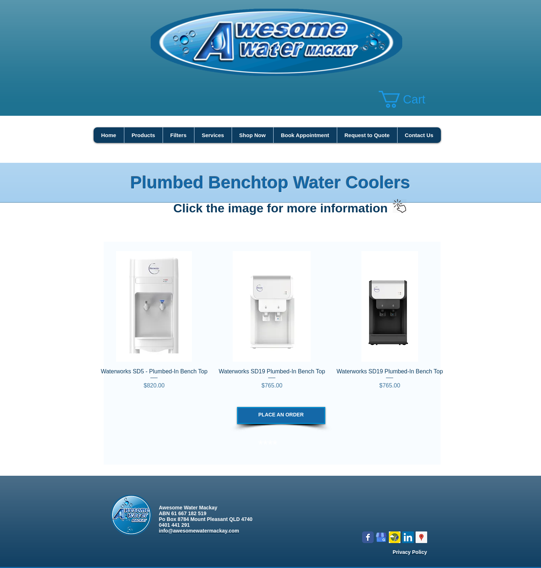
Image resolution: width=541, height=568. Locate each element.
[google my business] (381, 537)
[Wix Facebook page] (368, 537)
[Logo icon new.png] (394, 537)
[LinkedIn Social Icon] (408, 537)
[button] (411, 99)
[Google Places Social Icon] (421, 537)
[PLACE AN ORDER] (281, 415)
